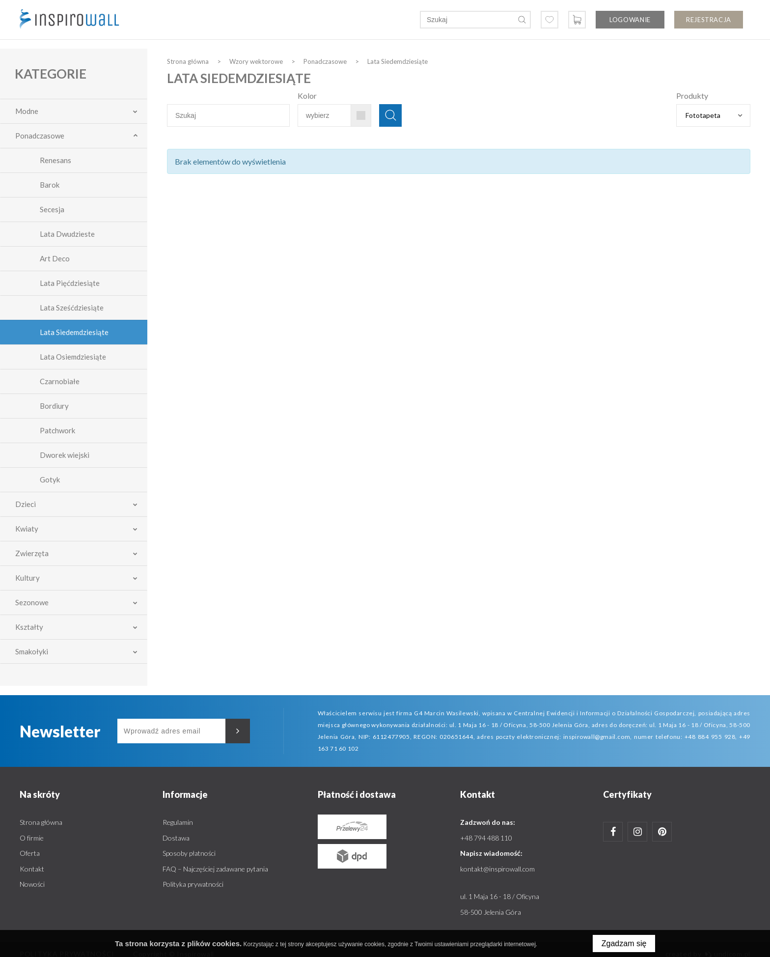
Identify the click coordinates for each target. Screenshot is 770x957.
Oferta (30, 853)
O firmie (32, 838)
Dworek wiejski (64, 454)
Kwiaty (26, 528)
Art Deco (55, 258)
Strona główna (41, 822)
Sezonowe (32, 602)
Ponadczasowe (39, 135)
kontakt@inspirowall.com (497, 869)
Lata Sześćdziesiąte (72, 307)
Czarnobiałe (60, 381)
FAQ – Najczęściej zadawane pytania (215, 869)
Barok (49, 184)
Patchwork (57, 430)
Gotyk (50, 479)
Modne (26, 111)
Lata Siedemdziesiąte (74, 332)
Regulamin (178, 822)
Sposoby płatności (189, 853)
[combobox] (713, 115)
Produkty (692, 95)
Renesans (55, 160)
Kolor (307, 95)
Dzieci (25, 504)
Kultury (27, 577)
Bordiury (54, 405)
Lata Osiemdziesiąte (73, 356)
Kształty (29, 626)
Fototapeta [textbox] (703, 115)
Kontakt (32, 869)
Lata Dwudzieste (67, 233)
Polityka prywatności (193, 884)
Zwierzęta (32, 553)
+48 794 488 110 (486, 838)
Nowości (32, 884)
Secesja (52, 209)
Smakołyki (31, 651)
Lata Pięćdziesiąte (70, 283)
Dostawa (176, 838)
